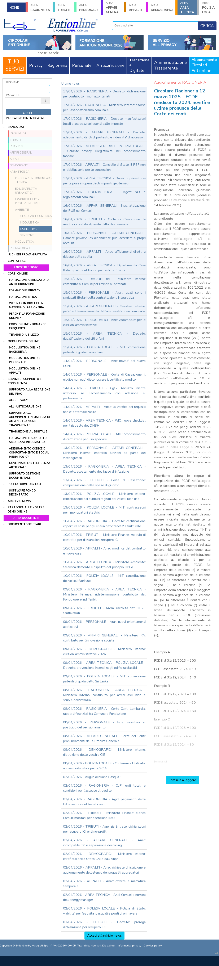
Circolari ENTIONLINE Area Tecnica (34, 180)
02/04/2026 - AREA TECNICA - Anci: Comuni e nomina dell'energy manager (104, 897)
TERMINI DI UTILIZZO (24, 335)
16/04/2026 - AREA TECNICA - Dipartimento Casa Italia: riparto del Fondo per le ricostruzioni (104, 268)
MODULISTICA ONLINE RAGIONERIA (24, 350)
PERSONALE (88, 7)
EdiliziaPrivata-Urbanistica (26, 191)
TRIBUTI (64, 7)
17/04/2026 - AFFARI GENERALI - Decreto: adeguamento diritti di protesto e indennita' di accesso (104, 135)
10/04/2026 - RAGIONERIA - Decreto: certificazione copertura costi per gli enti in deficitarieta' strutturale (104, 523)
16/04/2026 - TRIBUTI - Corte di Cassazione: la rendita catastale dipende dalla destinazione (104, 222)
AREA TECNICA (187, 7)
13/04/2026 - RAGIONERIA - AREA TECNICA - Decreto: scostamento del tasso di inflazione (104, 469)
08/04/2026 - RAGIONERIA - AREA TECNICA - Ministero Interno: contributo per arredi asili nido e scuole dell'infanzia (104, 695)
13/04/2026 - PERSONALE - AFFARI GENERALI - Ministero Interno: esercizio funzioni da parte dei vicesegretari (104, 453)
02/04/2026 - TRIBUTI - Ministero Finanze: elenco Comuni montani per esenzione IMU (104, 815)
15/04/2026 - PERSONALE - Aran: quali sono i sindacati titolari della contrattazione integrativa (104, 295)
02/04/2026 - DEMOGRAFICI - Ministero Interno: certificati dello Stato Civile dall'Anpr (104, 856)
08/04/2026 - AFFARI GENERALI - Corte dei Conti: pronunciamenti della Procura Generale (104, 738)
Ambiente (22, 210)
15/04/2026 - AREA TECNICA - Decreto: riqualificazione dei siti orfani (104, 336)
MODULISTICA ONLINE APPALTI (24, 371)
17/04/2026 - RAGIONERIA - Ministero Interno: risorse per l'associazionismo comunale (104, 107)
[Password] (23, 100)
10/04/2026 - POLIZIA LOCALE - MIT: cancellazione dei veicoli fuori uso (104, 578)
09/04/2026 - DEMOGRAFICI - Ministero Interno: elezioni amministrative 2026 (104, 651)
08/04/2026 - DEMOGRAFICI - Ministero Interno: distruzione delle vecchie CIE (104, 752)
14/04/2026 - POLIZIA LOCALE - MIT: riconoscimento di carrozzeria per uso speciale (104, 437)
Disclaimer (108, 946)
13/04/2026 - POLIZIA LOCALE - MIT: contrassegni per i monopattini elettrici (104, 510)
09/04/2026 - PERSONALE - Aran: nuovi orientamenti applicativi (104, 624)
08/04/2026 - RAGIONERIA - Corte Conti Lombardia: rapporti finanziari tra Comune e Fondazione (104, 711)
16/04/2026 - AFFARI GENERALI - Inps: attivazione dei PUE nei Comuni (104, 208)
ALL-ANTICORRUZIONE (25, 407)
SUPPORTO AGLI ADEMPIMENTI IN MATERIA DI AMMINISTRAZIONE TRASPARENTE (29, 419)
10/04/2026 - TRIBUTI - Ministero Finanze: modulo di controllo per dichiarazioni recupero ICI (104, 537)
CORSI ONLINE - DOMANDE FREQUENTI (27, 326)
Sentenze (27, 235)
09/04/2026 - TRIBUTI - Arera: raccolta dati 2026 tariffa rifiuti (104, 610)
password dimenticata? (25, 118)
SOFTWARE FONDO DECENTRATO (22, 493)
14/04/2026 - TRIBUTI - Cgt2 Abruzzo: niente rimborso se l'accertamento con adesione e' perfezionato (104, 393)
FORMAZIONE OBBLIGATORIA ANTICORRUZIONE (29, 282)
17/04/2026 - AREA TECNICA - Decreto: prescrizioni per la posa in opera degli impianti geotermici (104, 181)
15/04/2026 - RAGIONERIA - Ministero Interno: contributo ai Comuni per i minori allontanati (104, 281)
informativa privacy (129, 946)
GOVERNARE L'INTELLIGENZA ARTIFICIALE (29, 465)
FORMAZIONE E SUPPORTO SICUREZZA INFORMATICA (28, 440)
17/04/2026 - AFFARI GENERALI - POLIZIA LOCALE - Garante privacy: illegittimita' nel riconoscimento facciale (104, 151)
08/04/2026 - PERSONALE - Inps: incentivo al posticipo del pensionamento (104, 725)
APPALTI (136, 7)
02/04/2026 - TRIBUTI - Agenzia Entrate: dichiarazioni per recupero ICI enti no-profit (104, 829)
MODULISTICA (24, 242)
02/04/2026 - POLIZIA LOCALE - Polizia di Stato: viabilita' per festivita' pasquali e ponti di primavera (104, 911)
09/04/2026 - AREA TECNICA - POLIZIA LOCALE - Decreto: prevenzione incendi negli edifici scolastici (104, 665)
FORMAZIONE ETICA (23, 297)
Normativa (28, 229)
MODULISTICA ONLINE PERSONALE (24, 360)
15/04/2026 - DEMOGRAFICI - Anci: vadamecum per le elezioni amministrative (104, 322)
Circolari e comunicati (37, 216)
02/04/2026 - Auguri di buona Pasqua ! (92, 777)
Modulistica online (23, 341)
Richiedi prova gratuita (28, 254)
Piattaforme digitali (24, 484)
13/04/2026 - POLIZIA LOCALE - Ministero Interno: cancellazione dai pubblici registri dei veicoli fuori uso (104, 496)
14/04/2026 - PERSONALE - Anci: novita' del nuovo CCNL (104, 363)
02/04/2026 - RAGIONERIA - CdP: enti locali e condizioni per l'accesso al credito (104, 788)
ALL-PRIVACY (18, 400)
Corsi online (18, 274)
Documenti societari (24, 524)
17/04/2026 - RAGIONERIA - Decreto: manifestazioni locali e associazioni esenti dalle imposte (104, 121)
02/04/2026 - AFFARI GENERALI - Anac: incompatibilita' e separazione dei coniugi (104, 843)
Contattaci (17, 261)
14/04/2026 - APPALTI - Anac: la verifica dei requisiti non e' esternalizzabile (104, 409)
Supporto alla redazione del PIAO (29, 392)
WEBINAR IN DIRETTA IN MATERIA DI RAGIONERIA (26, 305)
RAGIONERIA (40, 7)
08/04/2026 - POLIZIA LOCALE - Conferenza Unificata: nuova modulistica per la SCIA (104, 766)
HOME (14, 7)
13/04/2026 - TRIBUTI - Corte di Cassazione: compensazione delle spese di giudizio (104, 483)
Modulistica (29, 223)
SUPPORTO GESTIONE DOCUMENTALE (24, 476)
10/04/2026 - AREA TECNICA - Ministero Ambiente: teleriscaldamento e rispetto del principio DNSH (104, 564)
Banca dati (17, 127)
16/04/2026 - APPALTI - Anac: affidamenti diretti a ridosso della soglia (104, 254)
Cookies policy (153, 946)
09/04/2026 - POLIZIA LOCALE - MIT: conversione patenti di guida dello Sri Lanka (104, 679)
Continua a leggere (182, 780)
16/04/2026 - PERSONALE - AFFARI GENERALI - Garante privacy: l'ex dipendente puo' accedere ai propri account (104, 238)
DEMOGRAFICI (162, 7)
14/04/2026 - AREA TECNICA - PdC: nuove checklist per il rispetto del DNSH (104, 423)
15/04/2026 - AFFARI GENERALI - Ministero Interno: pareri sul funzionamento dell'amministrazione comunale (104, 309)
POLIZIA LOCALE (209, 7)
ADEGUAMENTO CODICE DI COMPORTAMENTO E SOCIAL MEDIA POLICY (29, 453)
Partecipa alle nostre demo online (26, 510)
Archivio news (19, 501)
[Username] (27, 89)
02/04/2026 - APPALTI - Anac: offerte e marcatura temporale (104, 883)
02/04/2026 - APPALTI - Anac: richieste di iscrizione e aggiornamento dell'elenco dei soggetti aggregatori (104, 870)
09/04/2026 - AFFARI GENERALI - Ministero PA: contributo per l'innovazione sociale (104, 638)
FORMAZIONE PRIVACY (24, 290)
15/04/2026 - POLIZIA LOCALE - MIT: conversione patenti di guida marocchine (104, 350)
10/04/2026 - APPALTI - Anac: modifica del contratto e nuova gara (104, 551)
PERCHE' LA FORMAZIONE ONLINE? (27, 316)
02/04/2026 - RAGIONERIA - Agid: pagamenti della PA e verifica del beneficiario (104, 802)
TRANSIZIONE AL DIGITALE (28, 432)
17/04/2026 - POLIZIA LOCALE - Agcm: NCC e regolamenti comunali (104, 194)
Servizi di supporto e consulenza (24, 381)
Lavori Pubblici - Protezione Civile (27, 201)
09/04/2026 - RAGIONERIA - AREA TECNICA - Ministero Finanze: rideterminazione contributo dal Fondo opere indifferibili (104, 594)
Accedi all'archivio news (104, 935)
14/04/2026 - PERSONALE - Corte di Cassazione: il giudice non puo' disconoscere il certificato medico (104, 377)
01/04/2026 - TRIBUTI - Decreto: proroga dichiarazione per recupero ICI (104, 924)
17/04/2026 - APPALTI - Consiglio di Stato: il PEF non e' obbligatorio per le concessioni (104, 167)
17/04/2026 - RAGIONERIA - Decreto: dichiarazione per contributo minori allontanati (104, 94)
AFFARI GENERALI (113, 7)
